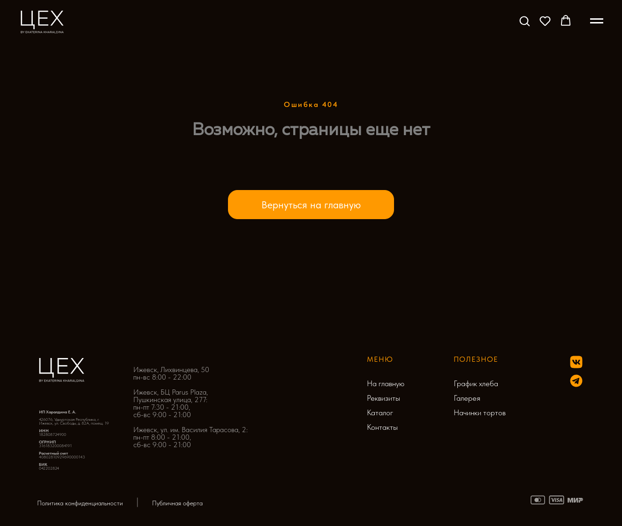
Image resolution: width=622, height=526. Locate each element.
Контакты (382, 427)
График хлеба (476, 383)
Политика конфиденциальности (80, 503)
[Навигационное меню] (596, 21)
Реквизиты (383, 398)
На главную (385, 383)
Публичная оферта (177, 503)
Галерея (467, 398)
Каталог (380, 412)
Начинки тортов (480, 412)
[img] (576, 381)
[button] (524, 20)
